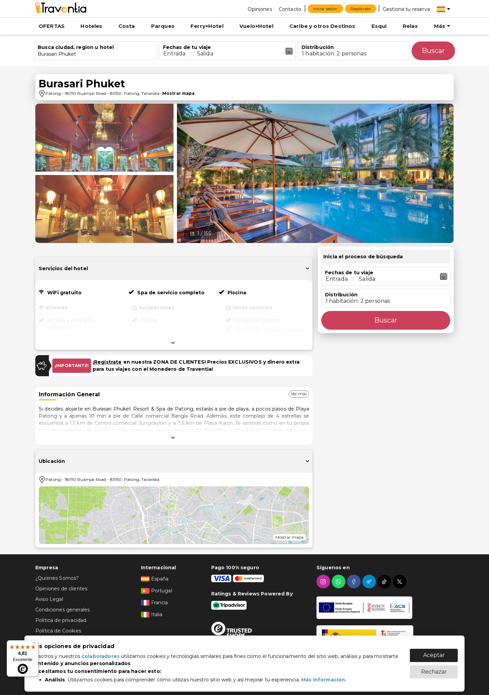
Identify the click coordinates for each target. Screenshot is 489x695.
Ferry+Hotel (207, 26)
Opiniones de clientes (61, 589)
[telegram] (370, 581)
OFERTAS (52, 26)
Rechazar (434, 668)
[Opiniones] (259, 8)
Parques (163, 26)
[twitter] (400, 581)
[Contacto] (290, 8)
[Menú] (34, 644)
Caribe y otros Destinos (322, 26)
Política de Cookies (58, 631)
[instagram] (324, 581)
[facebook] (354, 581)
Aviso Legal (49, 599)
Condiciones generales (62, 610)
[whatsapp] (339, 581)
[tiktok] (385, 581)
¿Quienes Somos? (57, 578)
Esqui (379, 26)
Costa (127, 26)
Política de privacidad (60, 620)
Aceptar (434, 651)
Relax (410, 26)
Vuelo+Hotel (256, 26)
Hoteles (91, 26)
